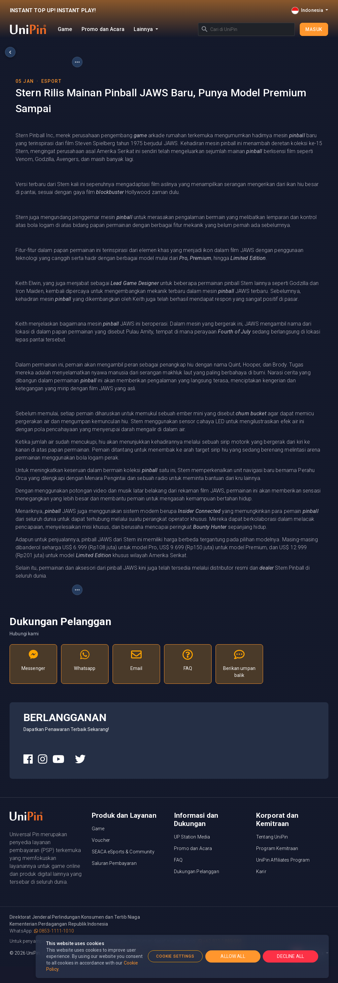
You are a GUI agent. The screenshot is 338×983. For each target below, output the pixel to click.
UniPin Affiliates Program (283, 860)
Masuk (313, 29)
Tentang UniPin (272, 837)
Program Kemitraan (277, 848)
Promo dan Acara (103, 29)
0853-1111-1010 (54, 931)
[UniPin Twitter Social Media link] (80, 759)
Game (65, 29)
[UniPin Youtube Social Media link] (58, 759)
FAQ (178, 860)
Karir (261, 871)
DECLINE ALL (290, 956)
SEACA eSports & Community (123, 851)
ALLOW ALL (232, 956)
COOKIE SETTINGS (175, 956)
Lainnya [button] (144, 29)
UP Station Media (192, 837)
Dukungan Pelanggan (196, 871)
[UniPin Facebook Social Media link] (28, 759)
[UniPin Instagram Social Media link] (42, 759)
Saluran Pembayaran (114, 863)
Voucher (101, 840)
